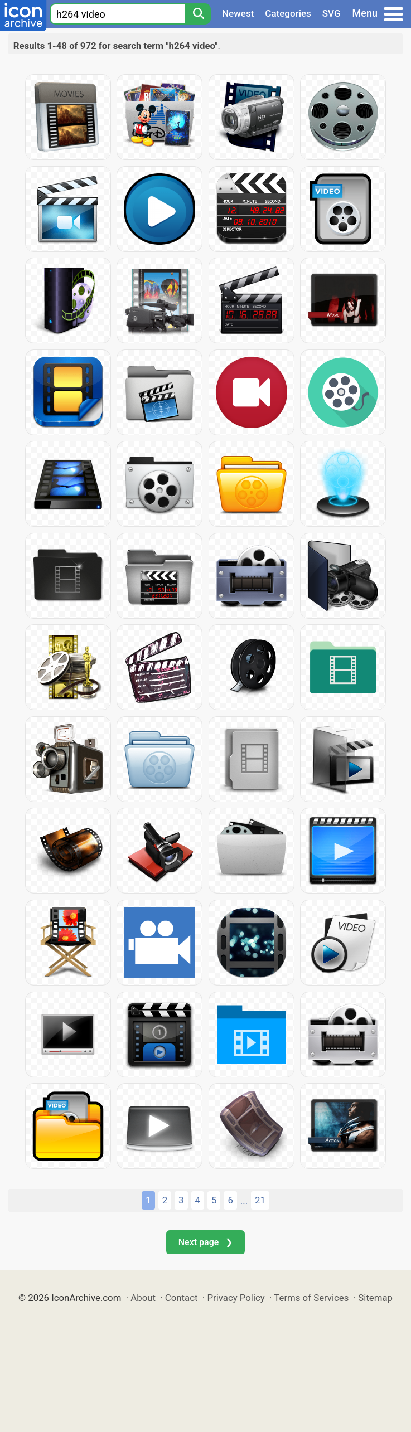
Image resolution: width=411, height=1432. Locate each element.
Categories (288, 13)
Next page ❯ (205, 1242)
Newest (238, 13)
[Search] (198, 14)
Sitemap (375, 1297)
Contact (181, 1297)
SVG (331, 13)
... (244, 1200)
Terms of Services (311, 1297)
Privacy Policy (235, 1297)
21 (260, 1200)
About (143, 1297)
